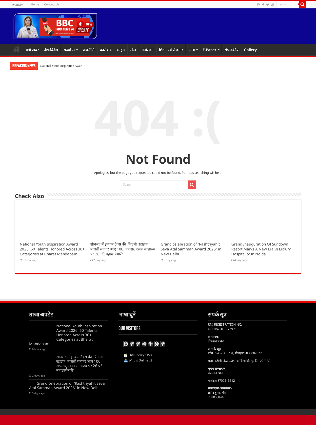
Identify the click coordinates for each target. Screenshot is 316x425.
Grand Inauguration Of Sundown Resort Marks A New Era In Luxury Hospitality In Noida (261, 249)
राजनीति (89, 49)
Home (35, 4)
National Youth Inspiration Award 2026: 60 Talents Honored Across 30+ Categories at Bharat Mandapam (52, 249)
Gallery (250, 49)
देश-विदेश (51, 49)
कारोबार (105, 49)
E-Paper (210, 49)
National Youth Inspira (54, 65)
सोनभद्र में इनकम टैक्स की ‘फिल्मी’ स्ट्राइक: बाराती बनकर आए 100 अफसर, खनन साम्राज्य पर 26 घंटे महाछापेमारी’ (122, 249)
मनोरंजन (147, 49)
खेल (133, 49)
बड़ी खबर (32, 49)
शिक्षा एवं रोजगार (171, 49)
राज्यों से (69, 49)
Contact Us (51, 4)
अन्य (191, 49)
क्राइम (121, 49)
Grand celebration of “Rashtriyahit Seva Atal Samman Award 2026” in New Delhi (191, 249)
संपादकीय (231, 49)
